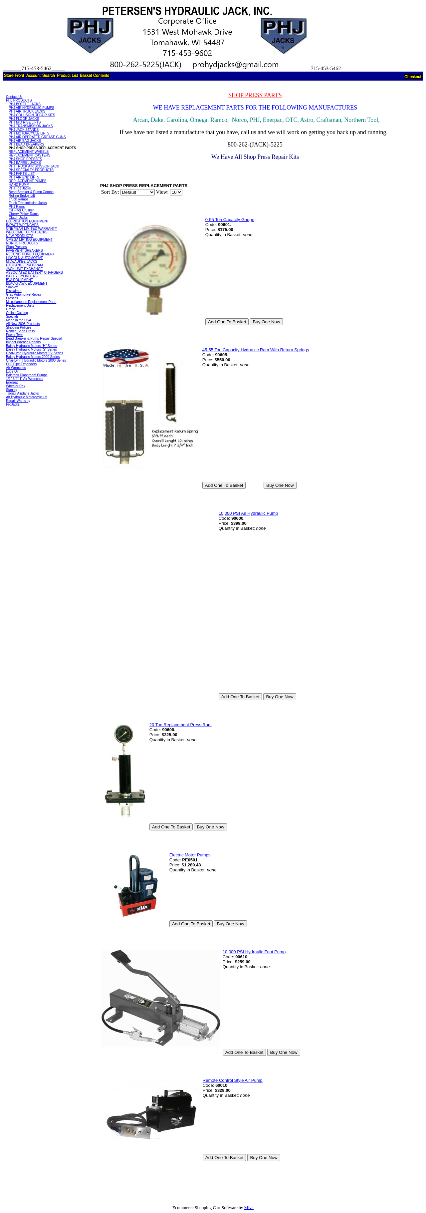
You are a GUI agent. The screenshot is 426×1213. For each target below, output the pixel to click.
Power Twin (14, 335)
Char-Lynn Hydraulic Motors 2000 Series (36, 360)
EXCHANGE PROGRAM (24, 265)
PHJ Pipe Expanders (21, 364)
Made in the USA (18, 320)
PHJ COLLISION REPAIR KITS (32, 115)
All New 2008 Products (23, 324)
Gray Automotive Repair (23, 294)
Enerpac (12, 382)
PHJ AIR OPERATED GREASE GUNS (37, 137)
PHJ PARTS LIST (22, 173)
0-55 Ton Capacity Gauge (229, 219)
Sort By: (110, 192)
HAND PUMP (19, 184)
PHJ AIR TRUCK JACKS (27, 111)
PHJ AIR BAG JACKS (25, 141)
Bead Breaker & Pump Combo (31, 192)
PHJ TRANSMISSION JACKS (31, 126)
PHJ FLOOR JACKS (24, 119)
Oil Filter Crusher (21, 210)
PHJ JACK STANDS (24, 130)
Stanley (11, 390)
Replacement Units (20, 305)
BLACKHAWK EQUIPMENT (27, 283)
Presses (12, 298)
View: (162, 192)
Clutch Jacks (18, 217)
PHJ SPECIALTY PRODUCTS (31, 170)
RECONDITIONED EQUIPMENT (30, 254)
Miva (249, 1207)
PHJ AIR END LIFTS (24, 177)
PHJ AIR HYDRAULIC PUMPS (31, 108)
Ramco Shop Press (20, 331)
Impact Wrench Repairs (23, 342)
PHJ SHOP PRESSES (25, 159)
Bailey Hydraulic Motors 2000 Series (33, 357)
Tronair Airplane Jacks (22, 393)
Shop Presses (16, 247)
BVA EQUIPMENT (19, 280)
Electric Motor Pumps (190, 854)
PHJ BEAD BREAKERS (26, 144)
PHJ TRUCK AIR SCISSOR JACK (34, 166)
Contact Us (14, 97)
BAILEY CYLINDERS (22, 276)
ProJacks (13, 404)
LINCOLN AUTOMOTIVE (24, 258)
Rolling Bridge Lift (22, 195)
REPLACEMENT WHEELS (29, 151)
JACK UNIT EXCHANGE (24, 269)
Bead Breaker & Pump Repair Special (34, 338)
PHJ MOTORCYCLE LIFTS (29, 133)
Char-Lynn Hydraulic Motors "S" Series (34, 353)
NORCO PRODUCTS (22, 243)
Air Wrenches (16, 368)
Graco (10, 309)
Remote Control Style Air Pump (233, 1080)
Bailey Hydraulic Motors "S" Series (31, 349)
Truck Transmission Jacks (28, 203)
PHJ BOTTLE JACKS (25, 104)
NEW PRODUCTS (19, 236)
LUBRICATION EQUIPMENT (27, 221)
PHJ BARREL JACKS (25, 162)
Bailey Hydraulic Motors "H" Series (31, 346)
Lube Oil (12, 371)
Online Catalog (17, 313)
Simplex (12, 287)
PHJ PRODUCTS (19, 100)
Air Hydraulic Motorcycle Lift (26, 397)
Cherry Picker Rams (23, 214)
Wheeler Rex (15, 386)
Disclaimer (14, 291)
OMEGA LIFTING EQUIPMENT (29, 239)
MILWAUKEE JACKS (21, 261)
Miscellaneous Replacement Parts (31, 302)
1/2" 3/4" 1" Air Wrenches (24, 379)
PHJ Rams (17, 206)
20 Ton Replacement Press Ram (180, 724)
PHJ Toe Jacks (20, 188)
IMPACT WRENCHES (22, 225)
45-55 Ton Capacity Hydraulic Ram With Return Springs (255, 349)
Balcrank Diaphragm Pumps (27, 375)
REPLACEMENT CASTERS (29, 155)
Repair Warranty (18, 401)
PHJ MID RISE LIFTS (25, 122)
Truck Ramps (18, 199)
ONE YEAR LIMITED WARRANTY (31, 228)
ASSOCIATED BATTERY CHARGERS (34, 272)
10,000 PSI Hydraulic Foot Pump (254, 951)
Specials (12, 316)
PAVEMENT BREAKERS (24, 250)
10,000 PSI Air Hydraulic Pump (248, 513)
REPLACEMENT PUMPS (27, 181)
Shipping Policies (18, 327)
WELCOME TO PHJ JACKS (27, 232)
